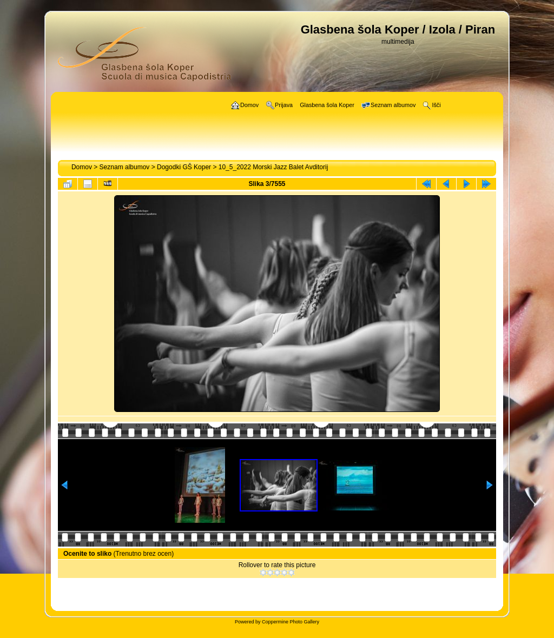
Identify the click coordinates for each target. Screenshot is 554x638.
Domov (81, 167)
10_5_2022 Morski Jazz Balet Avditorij (273, 167)
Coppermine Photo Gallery (290, 621)
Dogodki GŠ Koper (184, 167)
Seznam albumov (125, 167)
